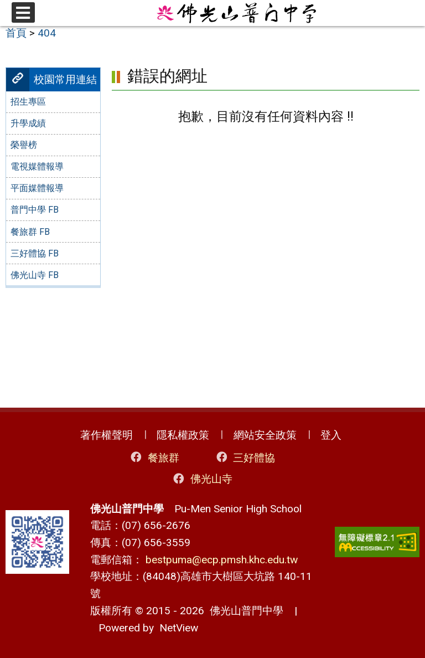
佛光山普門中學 (243, 610)
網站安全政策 (265, 435)
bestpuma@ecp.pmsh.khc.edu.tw (222, 559)
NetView (178, 627)
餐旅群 (153, 457)
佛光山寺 (202, 478)
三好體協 (245, 457)
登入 (330, 435)
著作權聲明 (106, 435)
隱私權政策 (183, 435)
